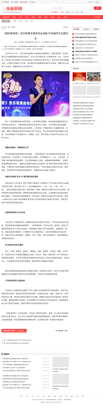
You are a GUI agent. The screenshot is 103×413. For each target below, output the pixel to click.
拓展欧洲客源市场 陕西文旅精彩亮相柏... (84, 106)
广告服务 (96, 2)
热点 (20, 21)
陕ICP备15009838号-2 (56, 402)
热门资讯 (76, 29)
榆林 (62, 12)
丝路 (65, 17)
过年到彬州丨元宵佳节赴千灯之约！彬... (83, 124)
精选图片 (96, 29)
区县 (26, 17)
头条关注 (86, 29)
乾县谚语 (67, 12)
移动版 (47, 402)
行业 (20, 17)
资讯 (14, 17)
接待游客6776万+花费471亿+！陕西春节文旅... (17, 361)
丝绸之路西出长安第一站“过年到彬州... (83, 109)
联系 (83, 396)
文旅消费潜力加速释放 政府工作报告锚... (84, 103)
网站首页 (6, 17)
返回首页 (65, 27)
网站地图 (24, 2)
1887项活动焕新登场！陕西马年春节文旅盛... (16, 371)
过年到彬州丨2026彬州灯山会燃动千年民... (84, 121)
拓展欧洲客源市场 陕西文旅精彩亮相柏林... (15, 379)
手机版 (97, 17)
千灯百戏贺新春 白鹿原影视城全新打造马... (15, 365)
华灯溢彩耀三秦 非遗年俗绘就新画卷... (83, 115)
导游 (33, 17)
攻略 (39, 17)
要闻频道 (6, 21)
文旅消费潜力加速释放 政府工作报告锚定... (15, 359)
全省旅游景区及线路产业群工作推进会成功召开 (19, 340)
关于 (77, 396)
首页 (21, 396)
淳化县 (77, 12)
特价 (46, 17)
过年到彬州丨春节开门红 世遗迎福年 (13, 367)
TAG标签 (90, 2)
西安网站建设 (67, 399)
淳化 (72, 12)
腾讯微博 (6, 2)
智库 (52, 17)
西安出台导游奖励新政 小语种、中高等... (84, 112)
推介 (32, 21)
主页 (5, 27)
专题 (26, 21)
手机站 (33, 2)
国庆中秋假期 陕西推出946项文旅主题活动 (17, 343)
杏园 (81, 12)
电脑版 (42, 402)
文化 (58, 17)
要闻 (14, 21)
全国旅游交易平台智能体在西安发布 (13, 382)
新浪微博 (16, 2)
